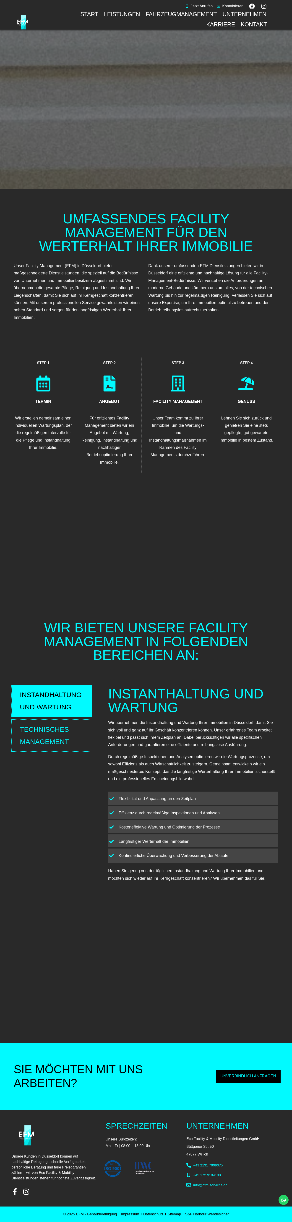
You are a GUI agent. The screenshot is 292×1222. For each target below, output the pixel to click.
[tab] (51, 701)
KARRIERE (220, 24)
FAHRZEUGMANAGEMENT (181, 14)
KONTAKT (254, 24)
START (89, 14)
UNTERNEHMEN (244, 14)
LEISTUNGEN (122, 14)
